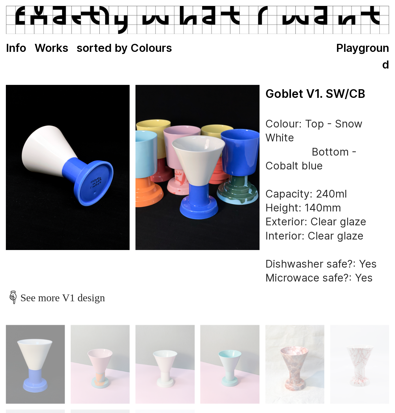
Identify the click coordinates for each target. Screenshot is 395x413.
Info (16, 48)
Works (51, 48)
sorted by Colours (124, 48)
